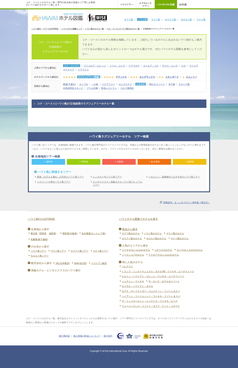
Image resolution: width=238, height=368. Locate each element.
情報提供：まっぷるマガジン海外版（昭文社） (186, 202)
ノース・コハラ (117, 65)
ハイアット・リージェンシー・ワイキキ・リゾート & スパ (151, 296)
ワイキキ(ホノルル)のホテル (136, 250)
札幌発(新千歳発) (39, 239)
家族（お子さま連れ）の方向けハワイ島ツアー (60, 177)
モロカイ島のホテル (156, 238)
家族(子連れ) (69, 84)
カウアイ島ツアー (80, 251)
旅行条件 (108, 336)
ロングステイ (125, 84)
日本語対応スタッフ (73, 88)
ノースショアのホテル (133, 255)
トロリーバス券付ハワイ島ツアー (53, 182)
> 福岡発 (189, 161)
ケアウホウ (134, 65)
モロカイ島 (186, 19)
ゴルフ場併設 (127, 88)
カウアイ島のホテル (132, 238)
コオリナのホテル (163, 250)
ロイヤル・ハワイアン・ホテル (137, 286)
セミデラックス (147, 77)
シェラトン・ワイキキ (133, 281)
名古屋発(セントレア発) (93, 233)
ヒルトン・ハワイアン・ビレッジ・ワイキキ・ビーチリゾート (153, 276)
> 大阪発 (119, 161)
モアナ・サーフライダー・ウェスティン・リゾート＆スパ (151, 291)
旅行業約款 (64, 336)
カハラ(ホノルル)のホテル (190, 250)
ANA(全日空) (80, 263)
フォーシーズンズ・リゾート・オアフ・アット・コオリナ (151, 306)
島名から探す (130, 229)
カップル (83, 84)
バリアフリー (108, 84)
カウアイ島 (170, 19)
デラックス (121, 77)
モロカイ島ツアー (40, 256)
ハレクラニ (127, 266)
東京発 (34, 233)
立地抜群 (140, 84)
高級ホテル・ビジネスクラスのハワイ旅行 (56, 270)
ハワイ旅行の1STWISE (41, 218)
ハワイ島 (142, 19)
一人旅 (94, 84)
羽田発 (43, 233)
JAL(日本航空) (62, 263)
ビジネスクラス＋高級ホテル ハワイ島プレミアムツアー (117, 183)
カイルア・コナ (151, 65)
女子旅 (171, 84)
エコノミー (191, 77)
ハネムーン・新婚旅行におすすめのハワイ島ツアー (174, 177)
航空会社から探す (41, 263)
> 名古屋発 (154, 161)
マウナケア (68, 69)
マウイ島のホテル (175, 233)
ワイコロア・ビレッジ (95, 65)
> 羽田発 (83, 161)
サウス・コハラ (170, 65)
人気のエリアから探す (135, 245)
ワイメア (193, 65)
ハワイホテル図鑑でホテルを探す (138, 218)
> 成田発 (48, 161)
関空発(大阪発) (69, 233)
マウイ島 (155, 19)
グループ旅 (184, 84)
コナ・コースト (71, 65)
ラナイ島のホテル (180, 238)
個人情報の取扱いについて (86, 336)
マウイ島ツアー (58, 251)
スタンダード (172, 77)
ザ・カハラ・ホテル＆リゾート (164, 281)
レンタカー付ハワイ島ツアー (107, 177)
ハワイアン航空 (99, 263)
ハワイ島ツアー (38, 251)
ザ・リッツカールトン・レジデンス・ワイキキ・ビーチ (150, 301)
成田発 (52, 233)
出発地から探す (40, 229)
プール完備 (92, 88)
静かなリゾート (157, 84)
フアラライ (83, 69)
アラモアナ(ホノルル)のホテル (163, 255)
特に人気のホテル (132, 262)
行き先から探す (40, 246)
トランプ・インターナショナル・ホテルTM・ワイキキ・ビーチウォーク (158, 271)
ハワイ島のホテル (153, 233)
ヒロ (183, 65)
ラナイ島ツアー (100, 251)
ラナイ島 (201, 19)
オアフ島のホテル (131, 233)
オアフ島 (128, 19)
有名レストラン (109, 88)
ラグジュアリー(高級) (88, 77)
